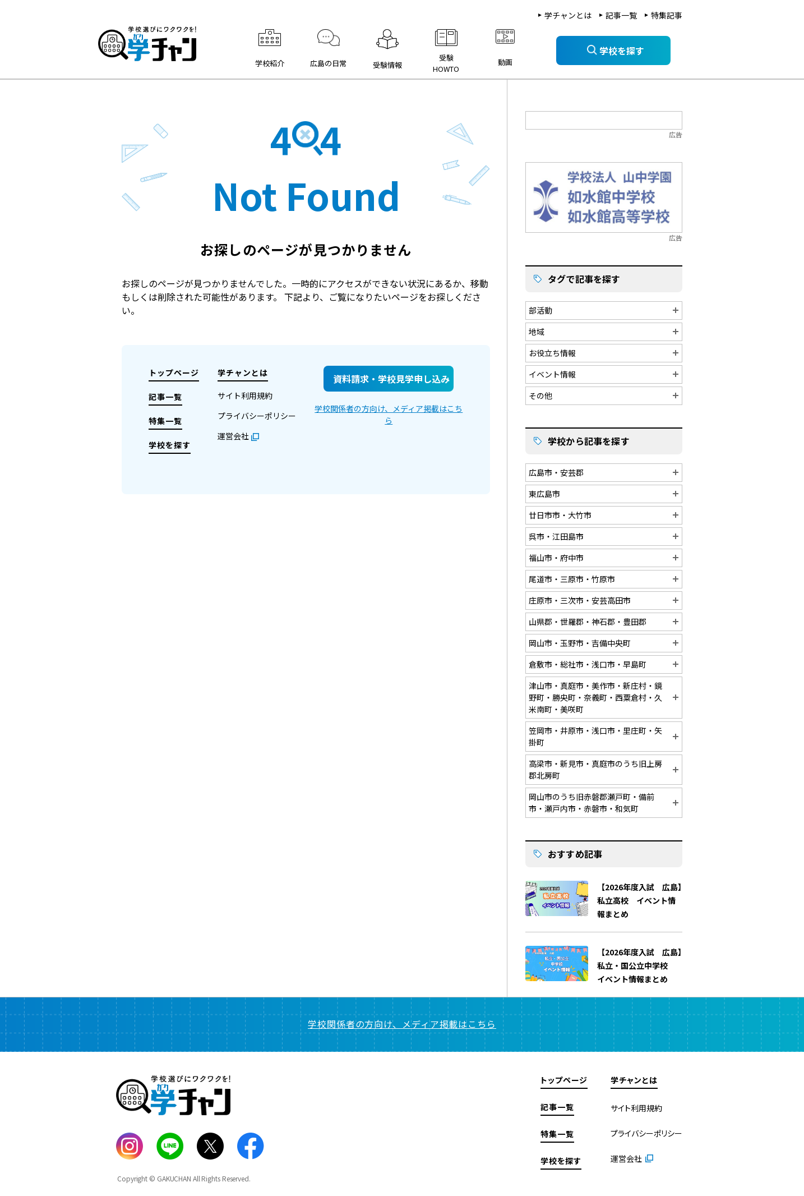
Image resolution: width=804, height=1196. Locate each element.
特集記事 (666, 15)
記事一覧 (621, 15)
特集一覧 (165, 420)
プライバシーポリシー (257, 415)
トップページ (174, 372)
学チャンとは (568, 15)
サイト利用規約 (245, 395)
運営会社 (233, 435)
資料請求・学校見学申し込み (391, 378)
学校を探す (170, 444)
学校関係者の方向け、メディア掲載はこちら (389, 414)
